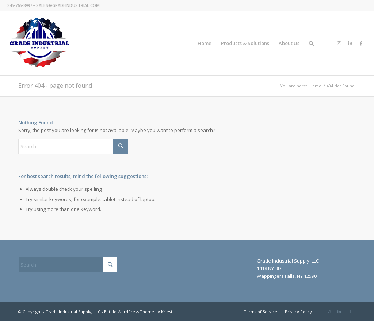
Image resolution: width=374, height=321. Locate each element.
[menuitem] (204, 43)
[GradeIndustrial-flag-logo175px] (39, 43)
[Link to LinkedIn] (350, 43)
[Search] (311, 43)
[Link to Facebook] (361, 43)
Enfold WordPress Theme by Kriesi (138, 311)
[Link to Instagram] (339, 43)
